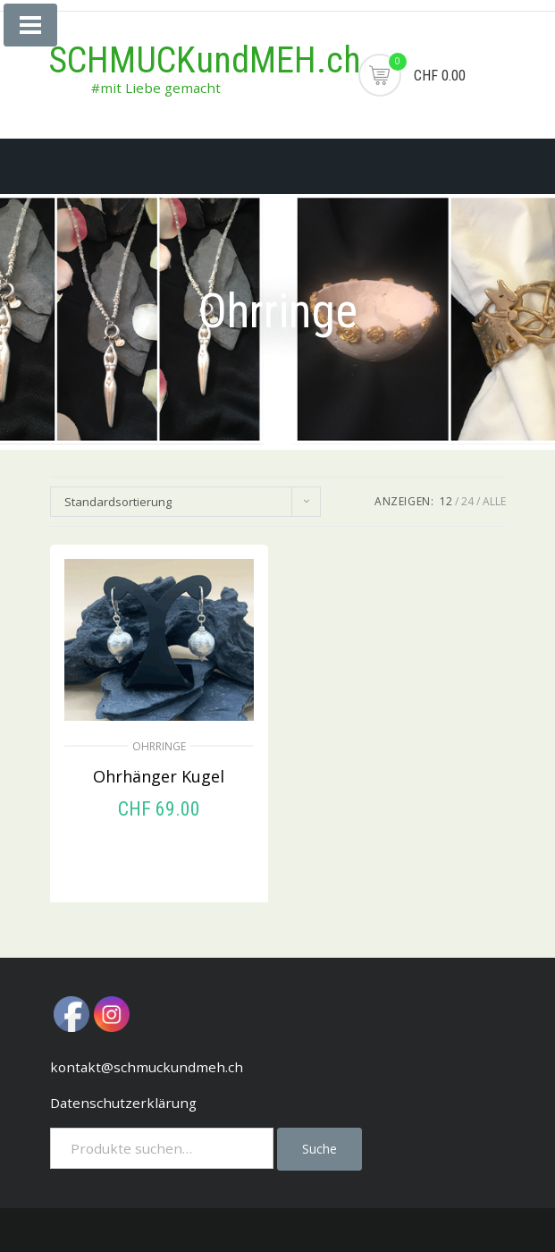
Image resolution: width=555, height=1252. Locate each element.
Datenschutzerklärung (123, 1103)
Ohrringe (159, 746)
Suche (319, 1148)
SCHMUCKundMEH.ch (204, 60)
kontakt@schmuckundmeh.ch (146, 1067)
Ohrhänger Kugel (158, 776)
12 (446, 501)
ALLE (494, 501)
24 (467, 501)
